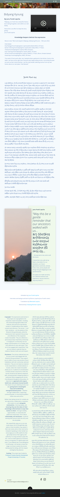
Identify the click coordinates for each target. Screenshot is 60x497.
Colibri (43, 493)
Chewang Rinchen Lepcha (34, 304)
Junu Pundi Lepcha (33, 295)
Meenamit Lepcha (35, 301)
